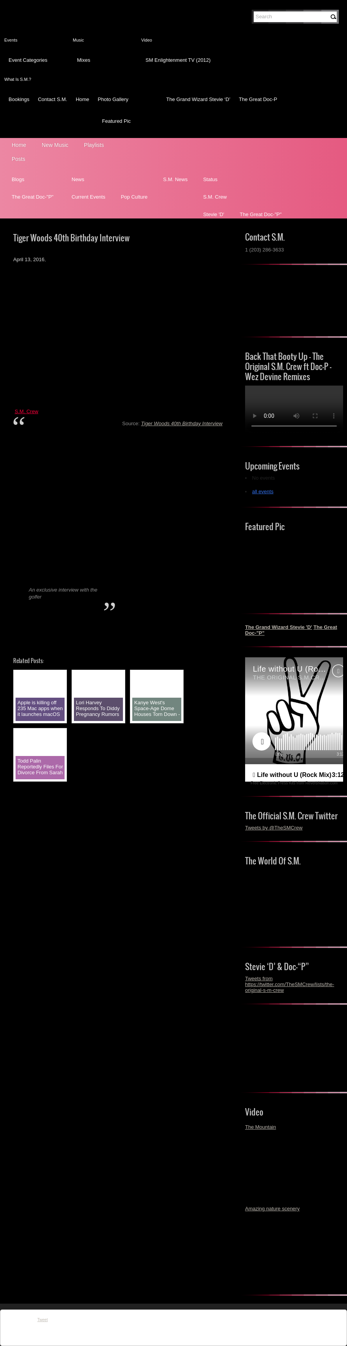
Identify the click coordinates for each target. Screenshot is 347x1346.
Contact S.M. (52, 99)
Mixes (83, 60)
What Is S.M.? (17, 79)
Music (78, 40)
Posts (18, 159)
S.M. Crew (215, 197)
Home (82, 99)
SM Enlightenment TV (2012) (177, 60)
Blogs (18, 179)
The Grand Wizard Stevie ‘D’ (198, 99)
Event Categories (28, 60)
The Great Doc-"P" (33, 197)
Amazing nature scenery (272, 1209)
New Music (55, 145)
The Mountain (260, 1127)
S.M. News (175, 179)
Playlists (94, 145)
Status (210, 179)
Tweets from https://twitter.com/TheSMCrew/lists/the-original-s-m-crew (289, 984)
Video (146, 40)
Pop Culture (134, 197)
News (78, 179)
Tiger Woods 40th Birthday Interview (181, 423)
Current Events (88, 197)
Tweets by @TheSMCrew (274, 828)
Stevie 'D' (213, 214)
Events (11, 40)
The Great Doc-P (258, 99)
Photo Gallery (113, 99)
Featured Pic (116, 121)
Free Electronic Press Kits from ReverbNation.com (294, 783)
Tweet (42, 1320)
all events (262, 491)
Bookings (19, 99)
